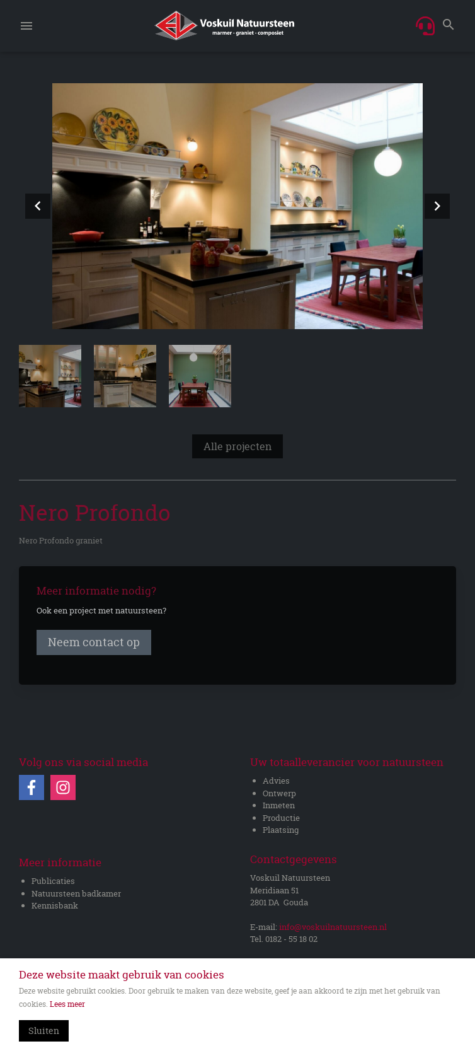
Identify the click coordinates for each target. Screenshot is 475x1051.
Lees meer (67, 1004)
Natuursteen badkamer (76, 893)
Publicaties (53, 880)
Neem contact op (94, 643)
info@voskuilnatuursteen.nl (333, 926)
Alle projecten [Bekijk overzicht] (237, 447)
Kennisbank (54, 905)
